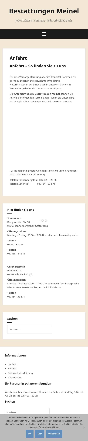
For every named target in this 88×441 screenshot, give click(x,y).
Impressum (14, 377)
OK (29, 434)
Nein (39, 434)
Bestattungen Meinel (44, 10)
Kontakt (12, 364)
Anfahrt (12, 368)
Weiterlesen (54, 434)
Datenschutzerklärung (20, 373)
